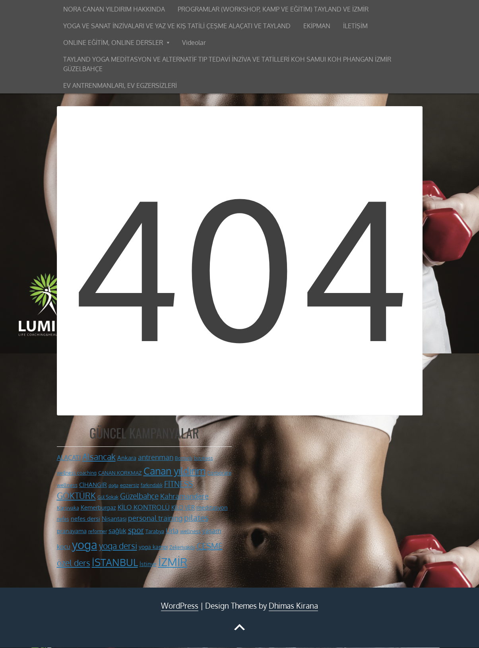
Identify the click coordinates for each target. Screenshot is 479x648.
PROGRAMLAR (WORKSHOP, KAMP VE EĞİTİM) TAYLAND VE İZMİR (273, 9)
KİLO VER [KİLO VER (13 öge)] (183, 507)
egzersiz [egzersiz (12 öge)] (129, 484)
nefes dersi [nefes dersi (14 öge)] (85, 518)
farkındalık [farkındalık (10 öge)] (152, 485)
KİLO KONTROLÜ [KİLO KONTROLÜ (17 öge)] (144, 507)
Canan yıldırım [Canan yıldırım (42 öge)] (175, 470)
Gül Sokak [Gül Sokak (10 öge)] (107, 497)
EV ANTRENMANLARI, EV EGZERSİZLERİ (120, 85)
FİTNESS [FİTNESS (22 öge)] (178, 484)
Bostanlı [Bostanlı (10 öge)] (183, 458)
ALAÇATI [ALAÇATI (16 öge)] (69, 458)
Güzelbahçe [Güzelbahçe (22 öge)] (139, 496)
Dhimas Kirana (293, 606)
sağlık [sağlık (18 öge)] (117, 530)
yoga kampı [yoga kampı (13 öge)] (153, 546)
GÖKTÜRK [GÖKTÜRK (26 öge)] (76, 496)
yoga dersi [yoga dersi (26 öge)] (118, 546)
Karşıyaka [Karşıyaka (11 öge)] (68, 507)
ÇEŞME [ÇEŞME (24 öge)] (210, 546)
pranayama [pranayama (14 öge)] (72, 531)
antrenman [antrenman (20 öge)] (155, 457)
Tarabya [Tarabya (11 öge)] (154, 531)
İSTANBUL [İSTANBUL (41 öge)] (115, 562)
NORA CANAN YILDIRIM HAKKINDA (114, 9)
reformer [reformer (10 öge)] (97, 531)
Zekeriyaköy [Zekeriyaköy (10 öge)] (182, 547)
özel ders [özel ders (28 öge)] (73, 562)
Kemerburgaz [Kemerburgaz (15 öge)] (98, 507)
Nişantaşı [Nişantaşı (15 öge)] (114, 518)
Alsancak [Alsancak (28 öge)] (99, 456)
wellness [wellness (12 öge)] (190, 531)
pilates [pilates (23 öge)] (196, 518)
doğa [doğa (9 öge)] (113, 485)
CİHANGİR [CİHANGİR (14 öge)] (93, 485)
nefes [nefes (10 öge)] (63, 519)
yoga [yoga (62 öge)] (84, 544)
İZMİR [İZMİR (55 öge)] (172, 562)
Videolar (194, 43)
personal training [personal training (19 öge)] (155, 518)
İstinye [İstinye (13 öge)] (148, 563)
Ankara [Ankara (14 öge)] (126, 458)
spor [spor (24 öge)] (136, 530)
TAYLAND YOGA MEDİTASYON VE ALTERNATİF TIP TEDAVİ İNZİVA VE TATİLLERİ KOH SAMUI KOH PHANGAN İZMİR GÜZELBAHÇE (227, 64)
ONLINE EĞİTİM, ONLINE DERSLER (113, 43)
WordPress (179, 606)
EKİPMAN (316, 26)
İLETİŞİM (355, 26)
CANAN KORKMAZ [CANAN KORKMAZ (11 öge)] (120, 473)
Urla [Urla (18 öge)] (172, 530)
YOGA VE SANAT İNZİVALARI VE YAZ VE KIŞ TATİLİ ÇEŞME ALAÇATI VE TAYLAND (177, 26)
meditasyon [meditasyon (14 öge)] (212, 507)
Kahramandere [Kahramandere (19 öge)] (184, 496)
